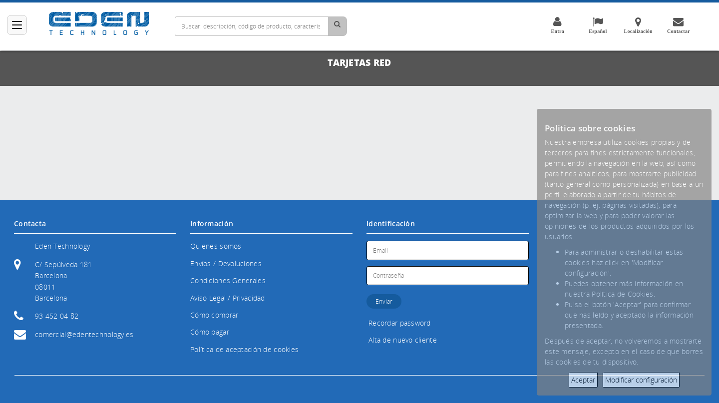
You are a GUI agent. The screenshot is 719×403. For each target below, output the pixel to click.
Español (598, 25)
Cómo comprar (214, 315)
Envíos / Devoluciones (226, 263)
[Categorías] (17, 25)
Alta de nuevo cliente (402, 340)
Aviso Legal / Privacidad (227, 298)
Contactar (679, 25)
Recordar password (399, 323)
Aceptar (583, 380)
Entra (557, 25)
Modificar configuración (641, 380)
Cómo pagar (209, 332)
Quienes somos (216, 246)
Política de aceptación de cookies (244, 349)
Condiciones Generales (228, 280)
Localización (638, 25)
